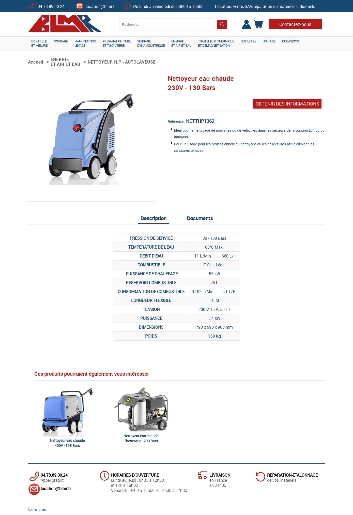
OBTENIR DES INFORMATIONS (287, 104)
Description (153, 218)
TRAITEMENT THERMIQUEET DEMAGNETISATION (216, 43)
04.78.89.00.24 (51, 6)
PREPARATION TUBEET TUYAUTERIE (117, 43)
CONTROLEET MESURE (39, 43)
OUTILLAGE (248, 41)
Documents (200, 218)
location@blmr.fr (101, 6)
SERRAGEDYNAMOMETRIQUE (151, 43)
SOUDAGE (61, 41)
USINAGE (269, 41)
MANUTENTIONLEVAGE (85, 43)
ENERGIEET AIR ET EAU (181, 43)
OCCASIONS (290, 41)
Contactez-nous (295, 24)
